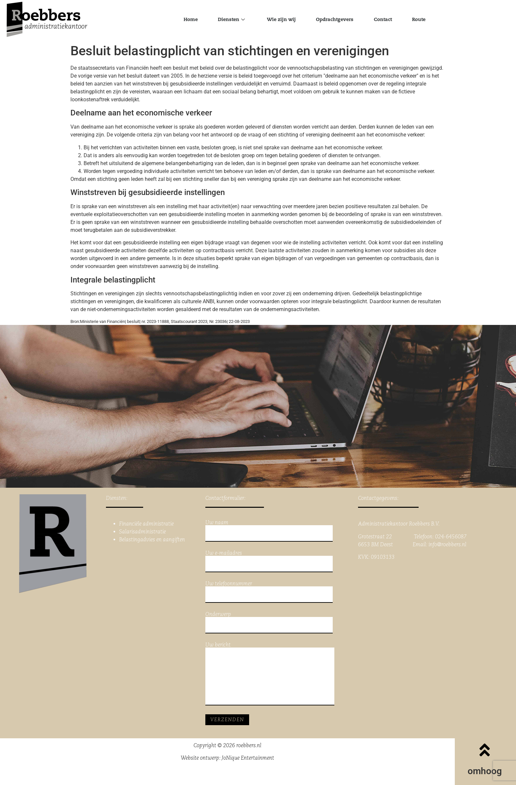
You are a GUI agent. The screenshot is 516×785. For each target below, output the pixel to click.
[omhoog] (485, 750)
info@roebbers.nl (447, 544)
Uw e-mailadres (269, 561)
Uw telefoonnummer (269, 592)
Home (180, 19)
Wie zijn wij (279, 19)
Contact (389, 19)
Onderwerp (269, 622)
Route (429, 19)
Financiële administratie (146, 524)
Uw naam (269, 531)
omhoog (485, 771)
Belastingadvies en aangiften (152, 539)
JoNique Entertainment (248, 758)
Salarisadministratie (142, 531)
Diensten (225, 19)
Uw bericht (269, 673)
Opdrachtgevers (336, 19)
